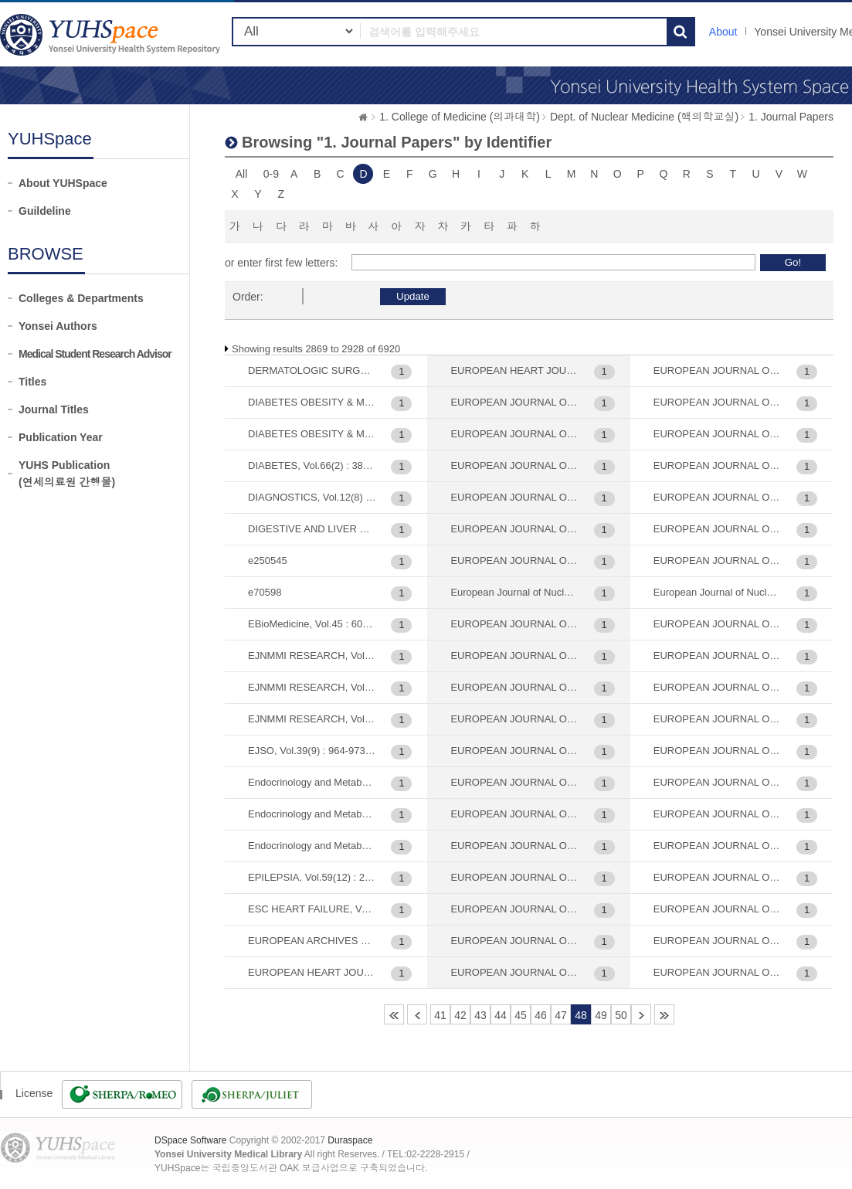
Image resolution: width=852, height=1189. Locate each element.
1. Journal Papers (790, 116)
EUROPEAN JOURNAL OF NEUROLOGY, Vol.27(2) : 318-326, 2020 (514, 497)
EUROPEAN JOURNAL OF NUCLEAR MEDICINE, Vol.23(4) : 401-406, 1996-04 (717, 972)
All (242, 174)
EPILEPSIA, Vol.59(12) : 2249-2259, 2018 (312, 877)
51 (641, 1014)
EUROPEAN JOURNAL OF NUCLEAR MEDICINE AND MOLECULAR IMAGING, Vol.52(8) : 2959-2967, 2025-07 (717, 909)
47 (561, 1015)
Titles (32, 381)
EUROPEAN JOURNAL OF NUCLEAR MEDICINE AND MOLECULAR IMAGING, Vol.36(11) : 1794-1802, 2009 (514, 940)
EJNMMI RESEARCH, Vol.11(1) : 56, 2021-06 (312, 719)
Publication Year (61, 437)
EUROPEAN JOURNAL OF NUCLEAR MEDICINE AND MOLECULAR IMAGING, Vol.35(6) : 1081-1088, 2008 (514, 909)
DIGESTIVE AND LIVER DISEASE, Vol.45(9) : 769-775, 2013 (312, 529)
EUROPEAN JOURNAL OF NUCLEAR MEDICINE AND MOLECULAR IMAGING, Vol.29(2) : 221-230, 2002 (514, 624)
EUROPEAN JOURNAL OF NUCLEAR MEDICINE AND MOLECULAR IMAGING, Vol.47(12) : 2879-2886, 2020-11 (717, 624)
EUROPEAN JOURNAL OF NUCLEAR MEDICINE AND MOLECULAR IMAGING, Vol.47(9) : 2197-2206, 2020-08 (717, 750)
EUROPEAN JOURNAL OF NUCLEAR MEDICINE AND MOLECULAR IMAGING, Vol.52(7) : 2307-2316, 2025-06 (717, 877)
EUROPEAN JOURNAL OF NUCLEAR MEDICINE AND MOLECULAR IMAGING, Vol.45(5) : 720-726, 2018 (717, 529)
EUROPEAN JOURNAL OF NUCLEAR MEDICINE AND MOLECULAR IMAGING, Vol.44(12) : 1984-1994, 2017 (717, 465)
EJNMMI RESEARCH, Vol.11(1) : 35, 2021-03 (312, 687)
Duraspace (350, 1140)
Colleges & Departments (81, 298)
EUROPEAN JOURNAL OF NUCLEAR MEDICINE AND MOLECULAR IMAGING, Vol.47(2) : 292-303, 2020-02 (717, 687)
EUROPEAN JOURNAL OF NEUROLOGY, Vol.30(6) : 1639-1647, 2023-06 (514, 529)
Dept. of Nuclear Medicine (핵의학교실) (644, 116)
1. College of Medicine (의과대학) (459, 116)
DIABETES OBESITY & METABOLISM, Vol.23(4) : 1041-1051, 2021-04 (312, 434)
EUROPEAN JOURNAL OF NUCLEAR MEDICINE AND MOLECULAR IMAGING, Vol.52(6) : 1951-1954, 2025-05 (717, 845)
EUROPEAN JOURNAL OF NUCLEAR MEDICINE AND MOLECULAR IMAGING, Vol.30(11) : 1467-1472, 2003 (514, 655)
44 (500, 1015)
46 (541, 1015)
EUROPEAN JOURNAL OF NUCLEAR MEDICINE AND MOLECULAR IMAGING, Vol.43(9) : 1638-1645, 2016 (717, 434)
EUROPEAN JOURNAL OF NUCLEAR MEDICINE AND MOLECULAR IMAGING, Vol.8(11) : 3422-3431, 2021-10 (717, 940)
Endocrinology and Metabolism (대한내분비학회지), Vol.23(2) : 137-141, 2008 (312, 782)
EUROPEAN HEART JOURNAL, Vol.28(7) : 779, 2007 (312, 972)
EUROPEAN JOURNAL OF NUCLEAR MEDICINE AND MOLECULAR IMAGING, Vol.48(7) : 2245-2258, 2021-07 (717, 782)
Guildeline (45, 211)
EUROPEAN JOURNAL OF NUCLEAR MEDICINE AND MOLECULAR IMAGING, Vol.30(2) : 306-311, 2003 (514, 719)
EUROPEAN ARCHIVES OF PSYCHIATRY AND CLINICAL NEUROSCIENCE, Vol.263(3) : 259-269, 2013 (312, 940)
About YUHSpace (63, 183)
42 (460, 1015)
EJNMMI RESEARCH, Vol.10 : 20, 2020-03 (312, 655)
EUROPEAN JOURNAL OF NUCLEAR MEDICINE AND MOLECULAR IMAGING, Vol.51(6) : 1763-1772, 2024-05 (717, 814)
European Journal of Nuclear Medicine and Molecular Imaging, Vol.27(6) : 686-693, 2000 (514, 592)
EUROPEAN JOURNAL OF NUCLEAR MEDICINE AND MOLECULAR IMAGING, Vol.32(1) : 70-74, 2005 (514, 845)
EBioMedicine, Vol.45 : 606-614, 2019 (312, 624)
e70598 (264, 592)
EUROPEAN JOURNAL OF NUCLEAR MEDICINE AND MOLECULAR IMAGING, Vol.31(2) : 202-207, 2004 (514, 814)
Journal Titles (54, 409)
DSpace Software (190, 1140)
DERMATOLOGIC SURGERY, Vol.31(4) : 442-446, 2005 (312, 370)
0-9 (271, 174)
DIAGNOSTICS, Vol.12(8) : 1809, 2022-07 (312, 497)
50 (621, 1015)
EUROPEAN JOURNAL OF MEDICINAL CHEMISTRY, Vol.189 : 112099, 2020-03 (514, 465)
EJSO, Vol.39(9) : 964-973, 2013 (312, 750)
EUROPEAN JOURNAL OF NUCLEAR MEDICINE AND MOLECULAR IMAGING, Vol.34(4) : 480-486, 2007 (514, 877)
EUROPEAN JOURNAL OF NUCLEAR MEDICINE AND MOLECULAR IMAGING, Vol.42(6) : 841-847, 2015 (717, 402)
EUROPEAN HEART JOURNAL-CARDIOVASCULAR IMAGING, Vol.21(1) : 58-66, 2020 (514, 370)
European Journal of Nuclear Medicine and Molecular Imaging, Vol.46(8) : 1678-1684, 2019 (717, 592)
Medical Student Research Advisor (95, 354)
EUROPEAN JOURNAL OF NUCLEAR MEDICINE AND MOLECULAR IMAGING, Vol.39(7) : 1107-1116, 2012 (514, 972)
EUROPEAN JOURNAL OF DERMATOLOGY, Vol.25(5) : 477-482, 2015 (514, 434)
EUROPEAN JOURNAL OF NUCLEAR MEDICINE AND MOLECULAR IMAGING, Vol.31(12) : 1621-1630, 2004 (514, 782)
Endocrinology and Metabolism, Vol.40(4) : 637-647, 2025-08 (312, 845)
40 (417, 1014)
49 (601, 1015)
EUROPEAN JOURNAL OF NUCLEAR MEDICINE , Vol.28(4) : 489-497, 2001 (514, 560)
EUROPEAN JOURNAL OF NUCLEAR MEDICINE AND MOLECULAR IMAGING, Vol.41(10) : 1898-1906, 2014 (717, 370)
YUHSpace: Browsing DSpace (112, 34)
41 (440, 1015)
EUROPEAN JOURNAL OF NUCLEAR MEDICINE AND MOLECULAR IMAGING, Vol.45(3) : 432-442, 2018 (717, 497)
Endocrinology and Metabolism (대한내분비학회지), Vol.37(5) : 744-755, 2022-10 (312, 814)
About (723, 31)
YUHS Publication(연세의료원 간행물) (67, 473)
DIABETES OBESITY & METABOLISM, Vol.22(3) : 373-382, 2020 (312, 402)
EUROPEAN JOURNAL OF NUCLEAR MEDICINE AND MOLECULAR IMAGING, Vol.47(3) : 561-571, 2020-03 (717, 719)
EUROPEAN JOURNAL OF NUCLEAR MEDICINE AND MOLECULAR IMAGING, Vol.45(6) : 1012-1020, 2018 (717, 560)
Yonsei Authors (58, 326)
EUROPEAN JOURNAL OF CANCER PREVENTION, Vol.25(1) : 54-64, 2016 (514, 402)
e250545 (267, 560)
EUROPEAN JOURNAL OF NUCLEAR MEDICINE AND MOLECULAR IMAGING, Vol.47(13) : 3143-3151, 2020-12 (717, 655)
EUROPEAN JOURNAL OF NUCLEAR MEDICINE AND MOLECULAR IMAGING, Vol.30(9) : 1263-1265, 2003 (514, 750)
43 (480, 1015)
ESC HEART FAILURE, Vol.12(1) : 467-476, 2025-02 (312, 909)
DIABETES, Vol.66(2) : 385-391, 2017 (312, 465)
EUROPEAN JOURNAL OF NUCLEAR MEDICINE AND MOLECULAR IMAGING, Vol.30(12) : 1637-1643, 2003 (514, 687)
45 (520, 1015)
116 (664, 1014)
